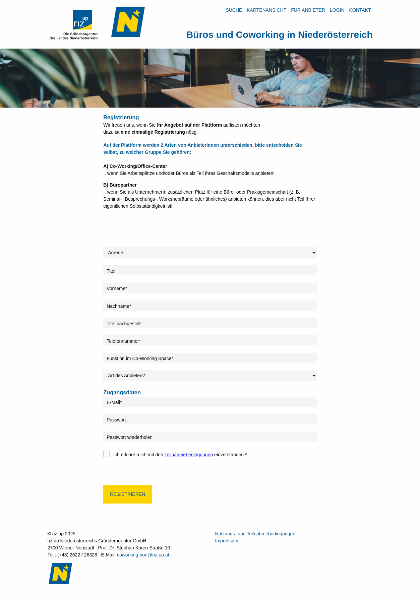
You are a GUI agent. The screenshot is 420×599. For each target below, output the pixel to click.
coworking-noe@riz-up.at (143, 554)
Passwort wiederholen (130, 437)
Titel (111, 271)
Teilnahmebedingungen (188, 454)
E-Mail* (114, 402)
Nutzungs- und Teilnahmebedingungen (255, 533)
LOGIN (337, 10)
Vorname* (117, 288)
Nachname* (119, 306)
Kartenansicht (266, 10)
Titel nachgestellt (124, 323)
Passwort (116, 419)
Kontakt (360, 10)
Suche (234, 10)
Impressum (226, 540)
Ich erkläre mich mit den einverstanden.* (180, 454)
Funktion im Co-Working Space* (140, 358)
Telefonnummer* (124, 341)
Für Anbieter (308, 10)
